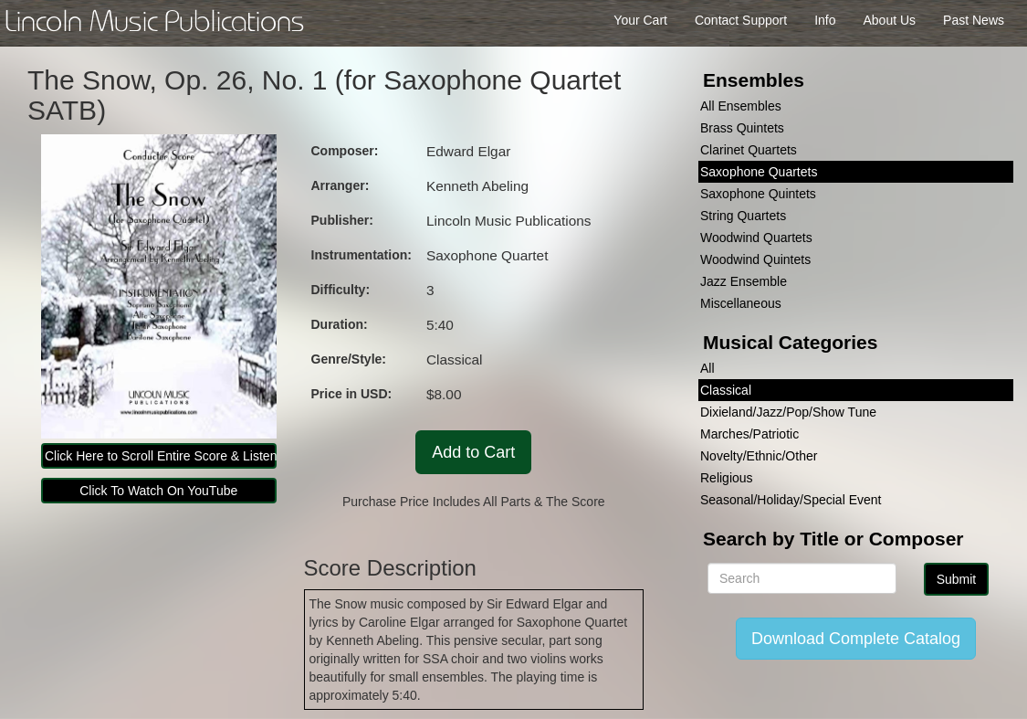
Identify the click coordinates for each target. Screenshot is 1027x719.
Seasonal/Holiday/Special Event (790, 499)
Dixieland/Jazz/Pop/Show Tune (788, 412)
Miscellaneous (740, 303)
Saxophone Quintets (758, 193)
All (707, 368)
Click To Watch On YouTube (158, 490)
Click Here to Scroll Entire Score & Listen (161, 456)
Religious (726, 478)
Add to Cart (473, 452)
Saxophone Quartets (758, 171)
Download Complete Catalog (855, 638)
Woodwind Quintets (755, 259)
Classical (725, 390)
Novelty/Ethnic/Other (758, 456)
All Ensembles (740, 106)
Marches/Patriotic (749, 434)
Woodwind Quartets (756, 237)
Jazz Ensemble (743, 281)
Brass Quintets (742, 128)
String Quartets (743, 215)
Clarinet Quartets (748, 150)
